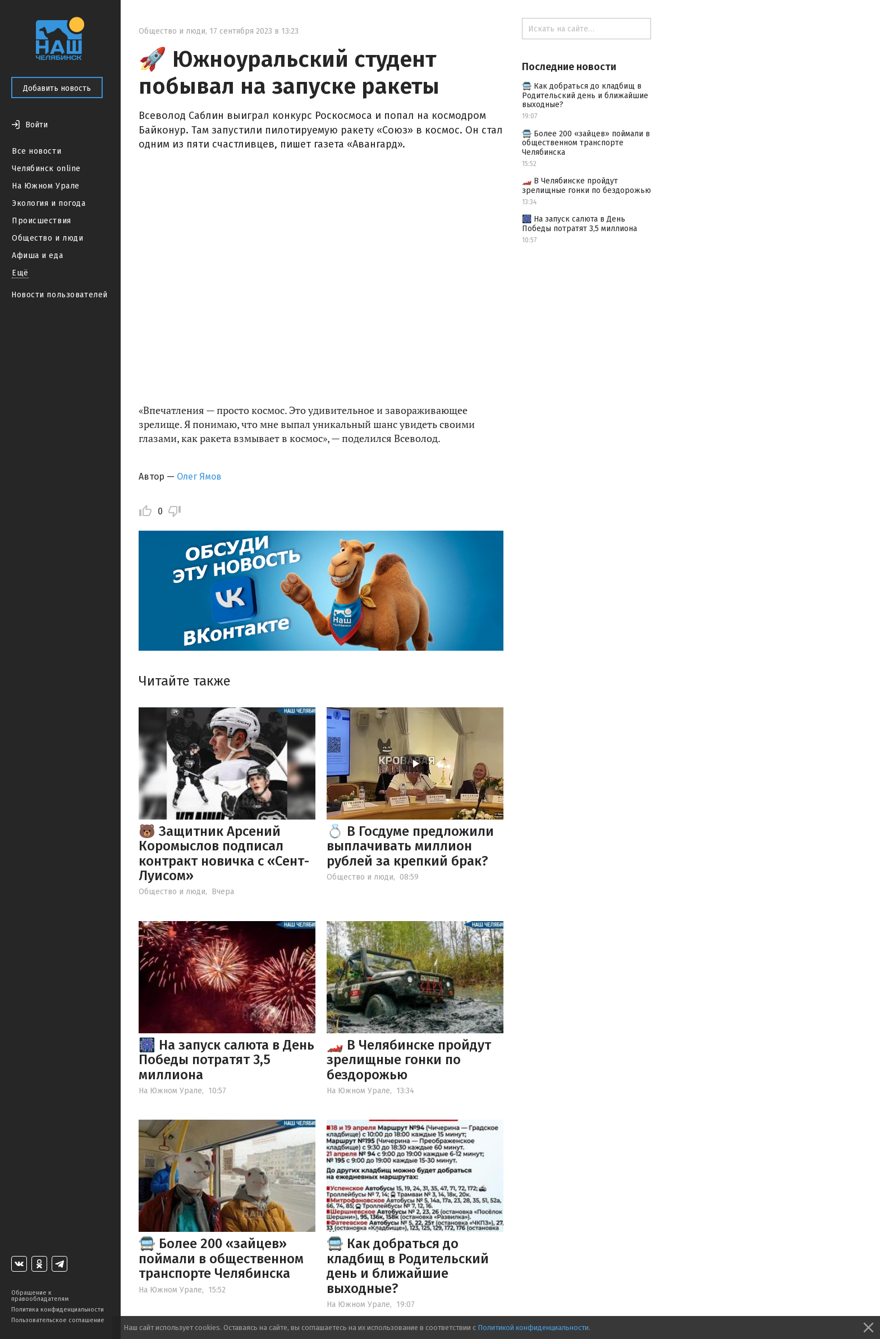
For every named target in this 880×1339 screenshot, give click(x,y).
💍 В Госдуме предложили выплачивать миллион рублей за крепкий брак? (410, 846)
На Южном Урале (46, 186)
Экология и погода (49, 203)
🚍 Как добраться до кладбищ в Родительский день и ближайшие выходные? (408, 1266)
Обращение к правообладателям (39, 1296)
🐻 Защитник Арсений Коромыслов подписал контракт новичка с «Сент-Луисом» (224, 853)
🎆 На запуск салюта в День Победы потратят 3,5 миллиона (226, 1060)
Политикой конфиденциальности (533, 1327)
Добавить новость (57, 88)
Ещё (20, 273)
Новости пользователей (59, 295)
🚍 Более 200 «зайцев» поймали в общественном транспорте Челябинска (221, 1258)
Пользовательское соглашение (57, 1320)
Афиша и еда (37, 255)
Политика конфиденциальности (57, 1309)
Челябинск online (46, 168)
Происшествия (41, 221)
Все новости (36, 151)
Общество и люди (47, 238)
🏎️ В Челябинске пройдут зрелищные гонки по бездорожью (409, 1060)
